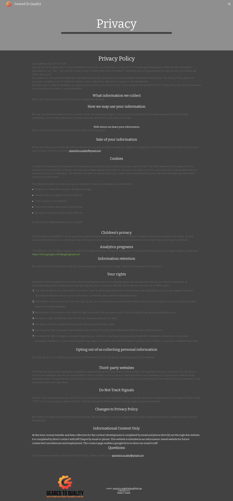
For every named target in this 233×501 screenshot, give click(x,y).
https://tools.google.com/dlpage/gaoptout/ (56, 254)
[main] (116, 25)
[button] (229, 4)
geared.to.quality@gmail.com (85, 150)
